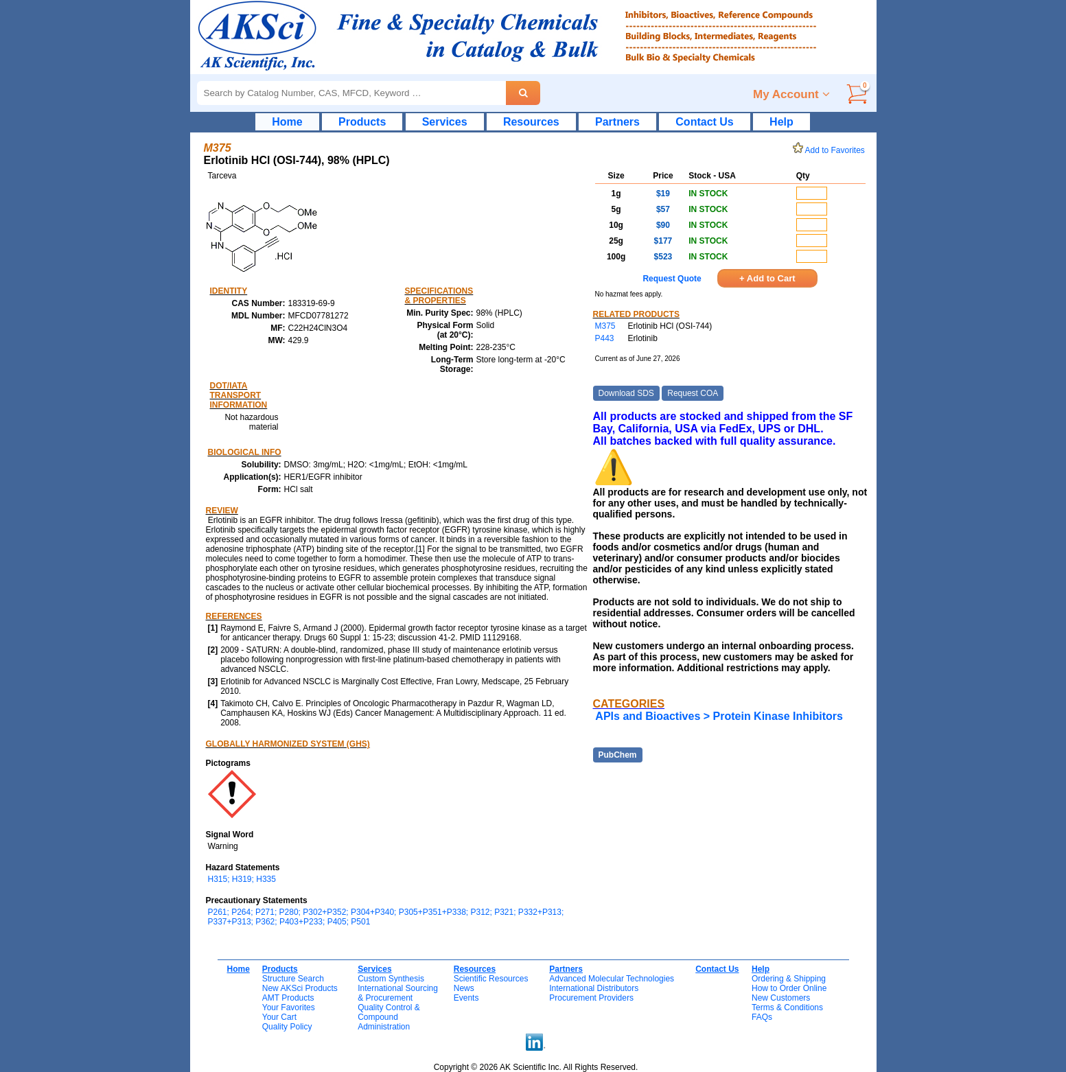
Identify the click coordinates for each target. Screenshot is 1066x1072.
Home (287, 122)
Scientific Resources (491, 978)
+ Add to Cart (767, 278)
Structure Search (293, 978)
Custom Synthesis (391, 978)
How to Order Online (789, 988)
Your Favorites (288, 1007)
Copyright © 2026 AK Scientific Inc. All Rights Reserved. (536, 1067)
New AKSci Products (300, 988)
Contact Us (704, 122)
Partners (617, 122)
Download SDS (626, 393)
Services (444, 122)
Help (781, 122)
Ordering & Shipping (789, 978)
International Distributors (593, 988)
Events (466, 998)
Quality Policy (287, 1027)
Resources (531, 122)
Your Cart (279, 1017)
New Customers (781, 998)
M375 (605, 326)
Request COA (692, 393)
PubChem (618, 755)
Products (362, 122)
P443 (604, 338)
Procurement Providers (591, 998)
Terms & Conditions (787, 1007)
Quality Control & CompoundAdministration (389, 1017)
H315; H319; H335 (242, 879)
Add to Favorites (831, 150)
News (464, 988)
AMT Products (288, 998)
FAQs (762, 1017)
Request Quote (671, 278)
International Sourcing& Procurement (398, 993)
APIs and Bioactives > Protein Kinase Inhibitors (719, 716)
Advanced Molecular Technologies (611, 978)
